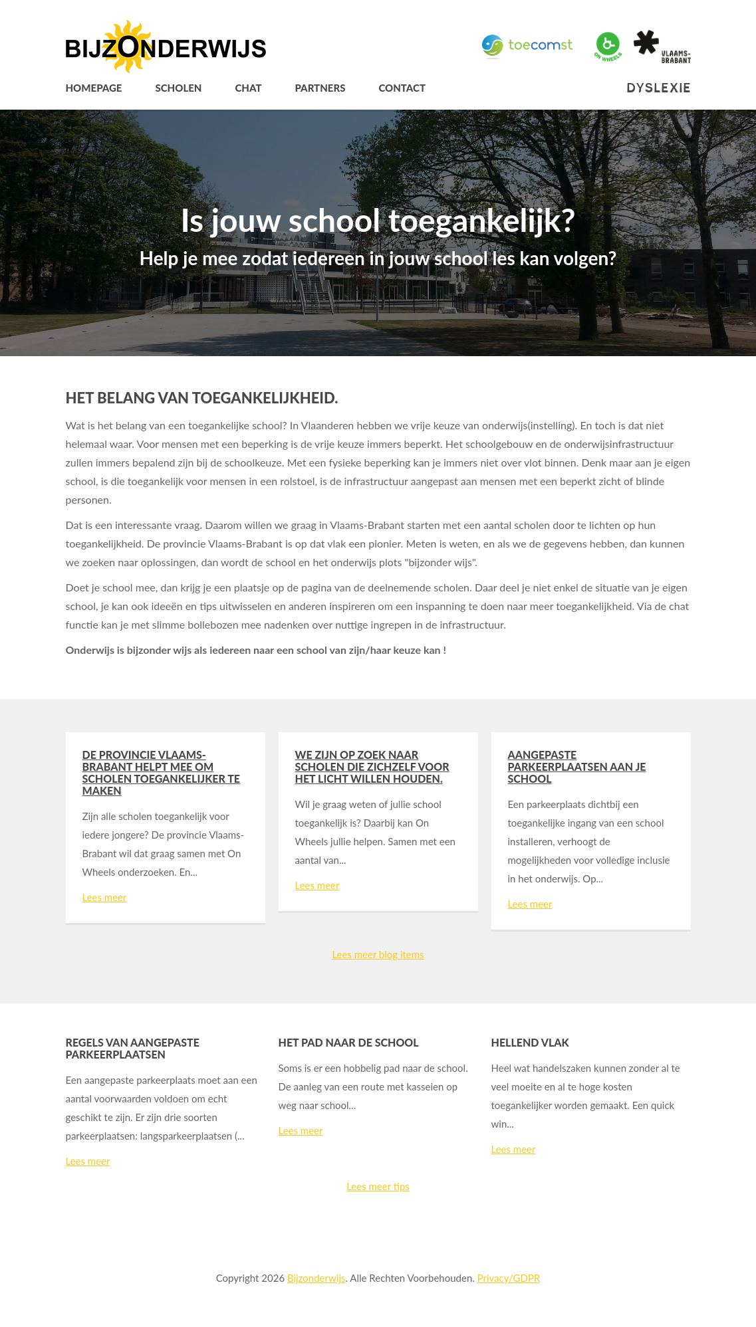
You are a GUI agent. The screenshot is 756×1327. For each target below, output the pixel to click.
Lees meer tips (378, 1186)
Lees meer (104, 897)
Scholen (178, 88)
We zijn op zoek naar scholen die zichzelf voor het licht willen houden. (372, 766)
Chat (248, 88)
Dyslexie (658, 88)
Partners (320, 88)
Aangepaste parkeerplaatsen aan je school (577, 766)
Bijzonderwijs (316, 1278)
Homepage (94, 88)
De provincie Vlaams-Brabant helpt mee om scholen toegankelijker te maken (161, 772)
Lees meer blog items (378, 954)
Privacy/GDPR (509, 1278)
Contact (402, 88)
